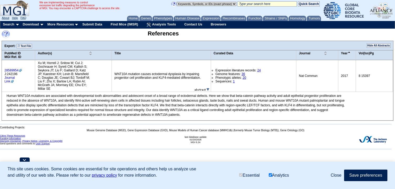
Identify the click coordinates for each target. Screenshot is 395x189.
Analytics (279, 175)
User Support (43, 143)
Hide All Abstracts (378, 45)
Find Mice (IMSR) (124, 24)
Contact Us (193, 24)
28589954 (11, 70)
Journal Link (9, 79)
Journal (304, 53)
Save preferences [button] (365, 175)
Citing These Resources (12, 135)
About (5, 17)
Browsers (218, 24)
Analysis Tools (161, 24)
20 (244, 78)
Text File (24, 46)
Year (344, 53)
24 (259, 70)
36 (243, 74)
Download (31, 24)
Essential (249, 175)
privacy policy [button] (104, 175)
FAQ (23, 17)
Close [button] (336, 175)
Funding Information (10, 138)
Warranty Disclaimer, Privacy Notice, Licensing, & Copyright (31, 141)
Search (8, 24)
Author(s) (45, 53)
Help (15, 17)
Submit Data (92, 24)
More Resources (60, 24)
